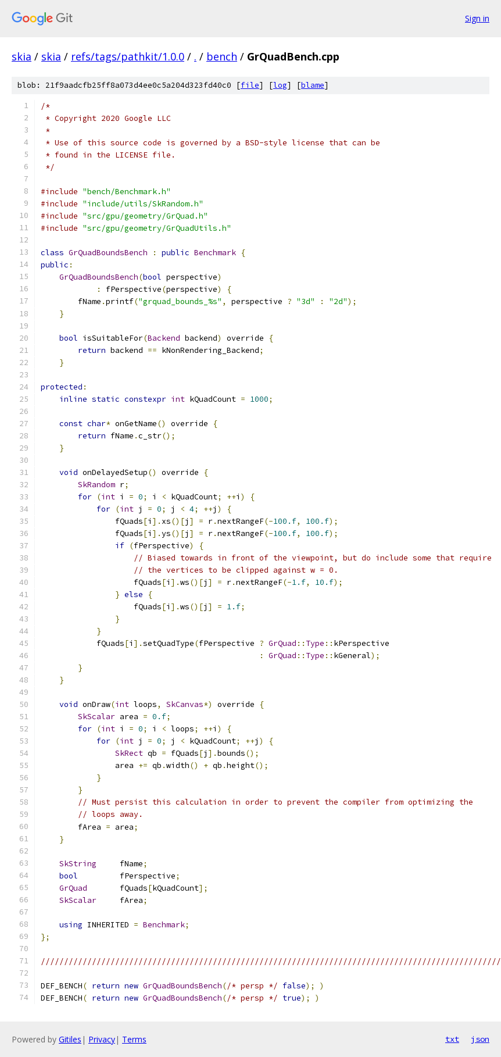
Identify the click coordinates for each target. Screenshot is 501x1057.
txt (452, 1039)
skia (21, 56)
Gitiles (70, 1039)
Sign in (477, 18)
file (250, 85)
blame (312, 85)
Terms (134, 1039)
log (280, 85)
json (480, 1039)
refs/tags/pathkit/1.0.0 (127, 56)
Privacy (101, 1039)
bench (221, 56)
